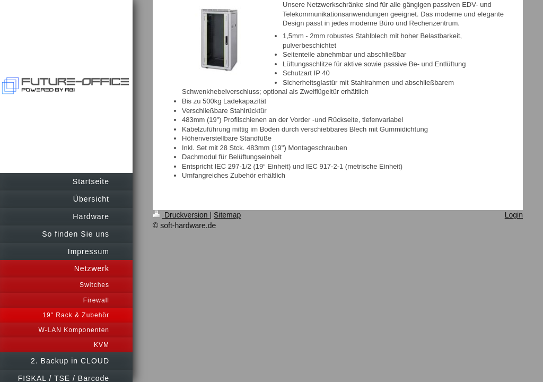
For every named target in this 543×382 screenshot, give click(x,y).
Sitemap (227, 215)
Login (514, 215)
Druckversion (181, 215)
